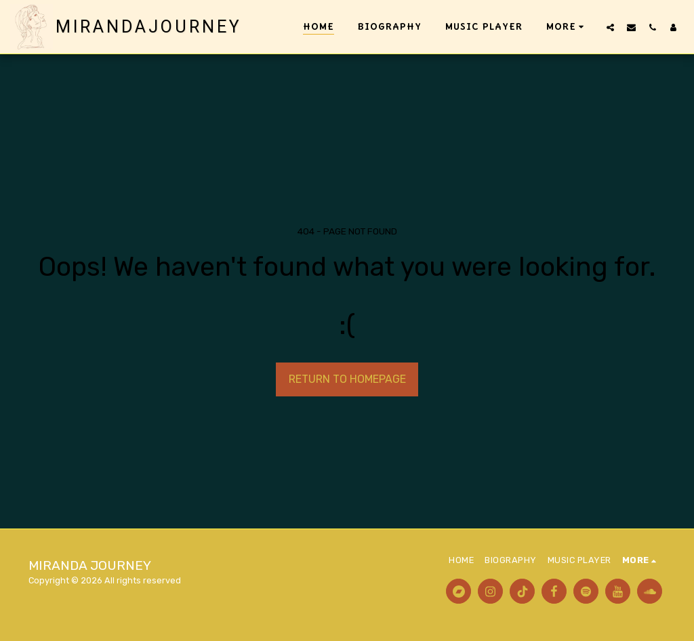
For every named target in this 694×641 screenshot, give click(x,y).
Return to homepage (347, 379)
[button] (610, 27)
